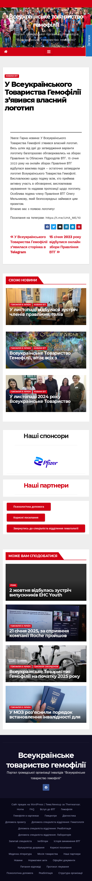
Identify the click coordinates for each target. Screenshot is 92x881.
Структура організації (70, 873)
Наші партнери (46, 485)
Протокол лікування (58, 866)
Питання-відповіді (30, 866)
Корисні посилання (25, 517)
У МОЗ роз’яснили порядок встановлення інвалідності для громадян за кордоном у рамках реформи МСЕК (44, 719)
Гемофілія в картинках (26, 815)
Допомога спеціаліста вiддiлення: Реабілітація (44, 828)
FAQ (32, 809)
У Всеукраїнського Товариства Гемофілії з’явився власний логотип (43, 96)
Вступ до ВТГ (47, 809)
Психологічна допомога (28, 506)
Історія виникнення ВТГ (67, 841)
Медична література (20, 854)
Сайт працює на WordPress (28, 804)
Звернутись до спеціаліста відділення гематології (45, 528)
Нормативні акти (37, 860)
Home (20, 809)
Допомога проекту (15, 822)
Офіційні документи (64, 860)
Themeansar (73, 804)
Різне (13, 585)
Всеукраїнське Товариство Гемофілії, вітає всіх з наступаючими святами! (40, 357)
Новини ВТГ (12, 76)
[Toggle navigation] (49, 52)
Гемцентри (51, 815)
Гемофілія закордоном (46, 667)
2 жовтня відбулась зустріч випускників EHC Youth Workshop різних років (40, 594)
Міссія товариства (48, 854)
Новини (18, 860)
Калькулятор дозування (31, 847)
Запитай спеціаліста (20, 841)
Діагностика (69, 815)
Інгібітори (43, 841)
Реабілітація (46, 873)
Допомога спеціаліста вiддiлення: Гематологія (58, 822)
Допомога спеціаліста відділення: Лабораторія (44, 834)
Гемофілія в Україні (21, 305)
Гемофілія (66, 809)
